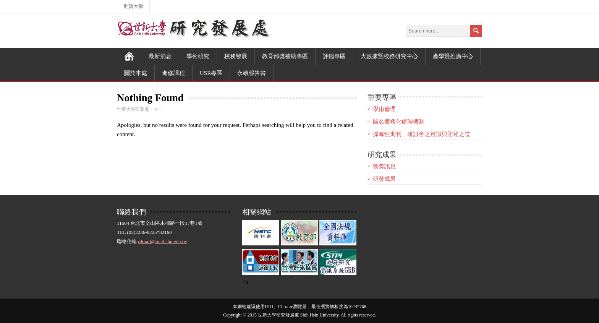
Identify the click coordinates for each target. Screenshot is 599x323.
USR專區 (211, 73)
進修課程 (173, 73)
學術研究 (197, 56)
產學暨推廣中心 (453, 56)
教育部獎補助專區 (285, 56)
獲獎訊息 (384, 166)
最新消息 (160, 56)
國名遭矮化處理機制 (398, 121)
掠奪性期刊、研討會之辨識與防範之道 (421, 134)
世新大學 (133, 6)
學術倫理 (384, 109)
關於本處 (135, 73)
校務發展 (235, 56)
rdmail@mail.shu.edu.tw (162, 241)
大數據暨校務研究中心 (389, 56)
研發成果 (384, 179)
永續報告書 (251, 73)
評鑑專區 (334, 56)
